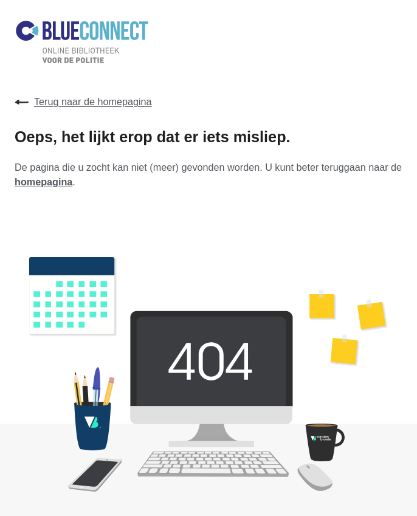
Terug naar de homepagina (83, 102)
